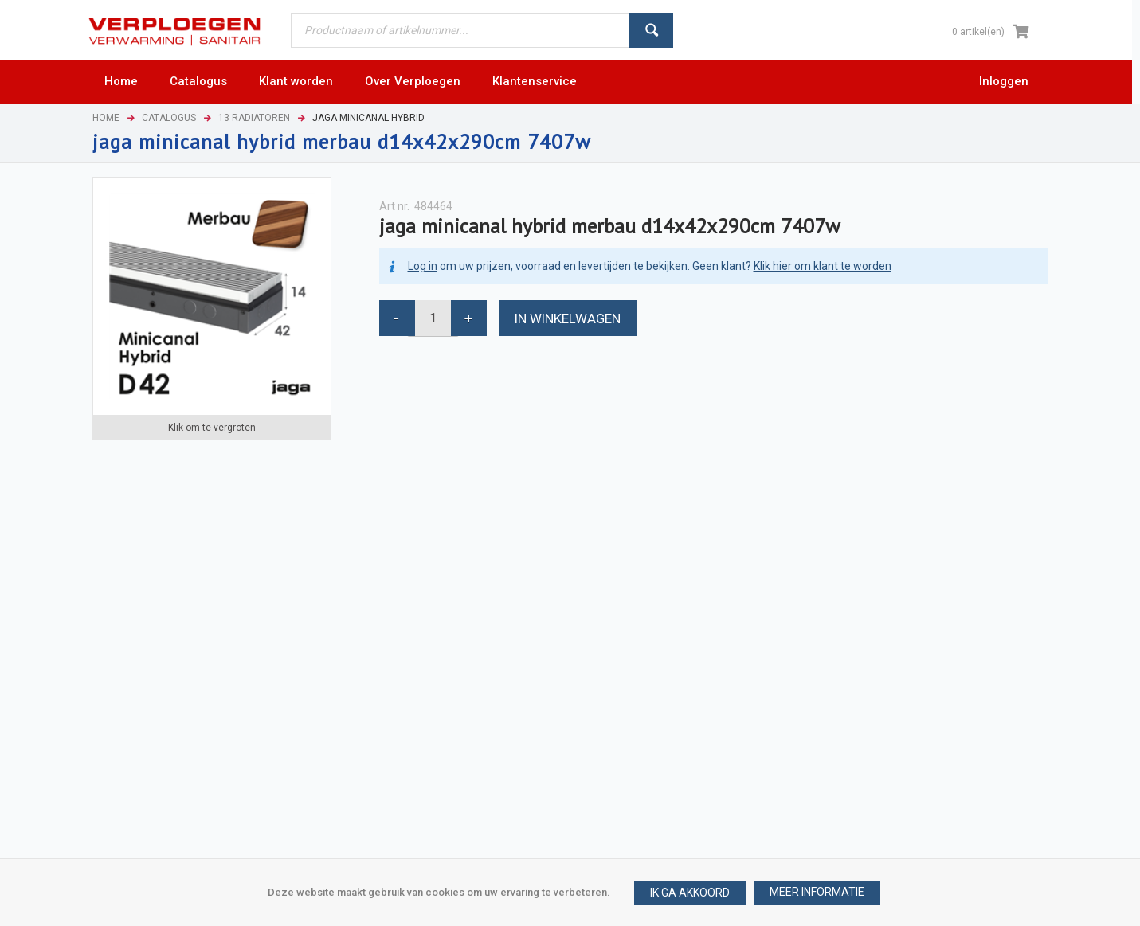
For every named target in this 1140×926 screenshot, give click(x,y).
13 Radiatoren (254, 117)
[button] (817, 893)
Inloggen (1003, 81)
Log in (422, 266)
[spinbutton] (433, 318)
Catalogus (169, 117)
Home (105, 117)
